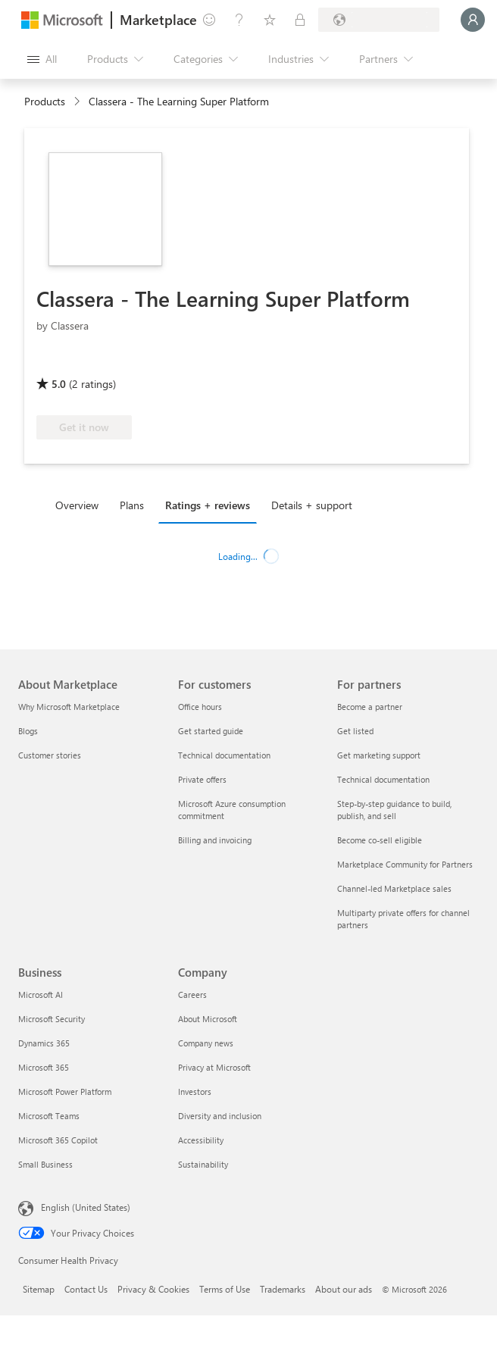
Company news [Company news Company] (205, 1043)
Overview (76, 505)
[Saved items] (270, 19)
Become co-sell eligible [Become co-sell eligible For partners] (379, 840)
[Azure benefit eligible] (97, 362)
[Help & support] (239, 19)
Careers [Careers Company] (192, 994)
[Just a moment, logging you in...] (473, 20)
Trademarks (282, 1289)
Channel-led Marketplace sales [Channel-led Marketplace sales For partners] (394, 888)
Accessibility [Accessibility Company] (200, 1140)
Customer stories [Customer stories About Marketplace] (49, 755)
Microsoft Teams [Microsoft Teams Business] (49, 1115)
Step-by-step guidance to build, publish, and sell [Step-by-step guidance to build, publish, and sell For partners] (394, 809)
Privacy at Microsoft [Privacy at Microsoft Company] (214, 1067)
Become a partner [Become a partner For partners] (369, 706)
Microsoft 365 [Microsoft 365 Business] (43, 1067)
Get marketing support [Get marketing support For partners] (378, 755)
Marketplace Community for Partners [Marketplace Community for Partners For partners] (405, 864)
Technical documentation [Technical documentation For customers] (224, 755)
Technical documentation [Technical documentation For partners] (383, 779)
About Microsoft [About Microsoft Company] (207, 1018)
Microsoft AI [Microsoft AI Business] (40, 994)
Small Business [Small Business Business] (45, 1164)
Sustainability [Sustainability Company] (203, 1164)
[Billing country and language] (378, 20)
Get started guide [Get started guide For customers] (210, 730)
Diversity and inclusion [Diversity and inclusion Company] (219, 1115)
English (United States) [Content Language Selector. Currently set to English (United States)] (85, 1207)
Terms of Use (224, 1289)
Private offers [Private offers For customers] (202, 779)
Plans (132, 505)
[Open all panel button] (42, 59)
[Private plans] (300, 19)
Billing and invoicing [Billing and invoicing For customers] (215, 840)
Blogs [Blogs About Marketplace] (28, 730)
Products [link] (44, 101)
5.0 (59, 384)
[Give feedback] (209, 19)
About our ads (343, 1289)
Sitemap (39, 1289)
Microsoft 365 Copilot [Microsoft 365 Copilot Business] (58, 1140)
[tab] (80, 504)
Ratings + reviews (207, 505)
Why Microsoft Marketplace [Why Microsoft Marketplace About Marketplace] (69, 706)
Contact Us (86, 1289)
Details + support (311, 505)
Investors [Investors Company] (194, 1091)
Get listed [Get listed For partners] (355, 730)
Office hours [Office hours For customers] (200, 706)
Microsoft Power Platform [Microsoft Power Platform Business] (64, 1091)
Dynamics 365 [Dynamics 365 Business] (44, 1043)
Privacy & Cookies (153, 1289)
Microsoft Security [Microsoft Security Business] (51, 1018)
